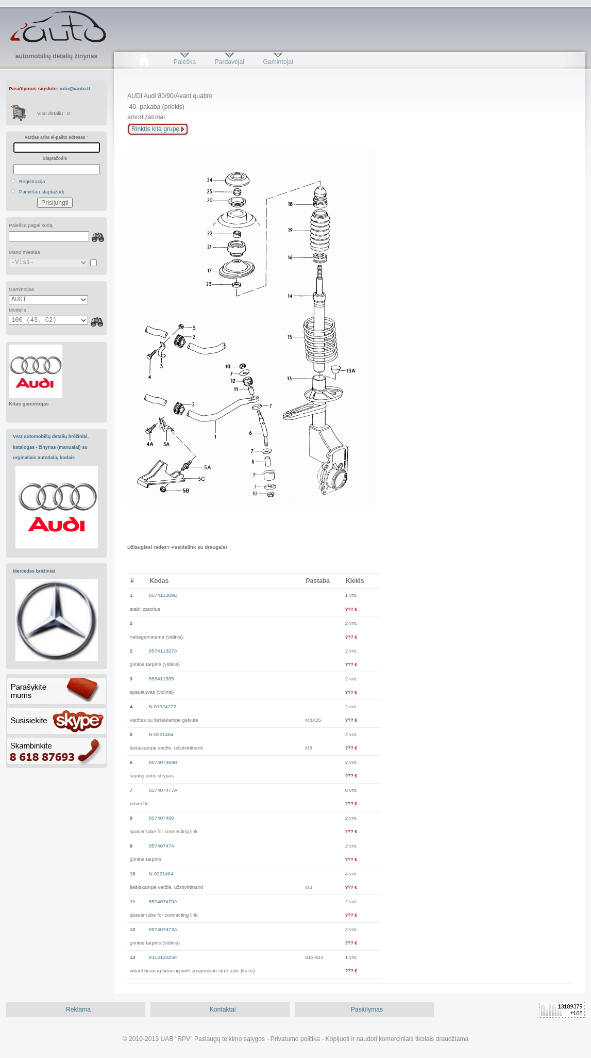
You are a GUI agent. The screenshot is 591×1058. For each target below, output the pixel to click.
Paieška (185, 62)
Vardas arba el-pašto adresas (56, 137)
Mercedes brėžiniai (34, 571)
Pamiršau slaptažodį (41, 191)
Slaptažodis (56, 158)
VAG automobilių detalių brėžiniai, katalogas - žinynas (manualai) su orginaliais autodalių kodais (51, 447)
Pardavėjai (229, 62)
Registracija (32, 181)
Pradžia (144, 62)
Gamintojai (278, 62)
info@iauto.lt (75, 88)
